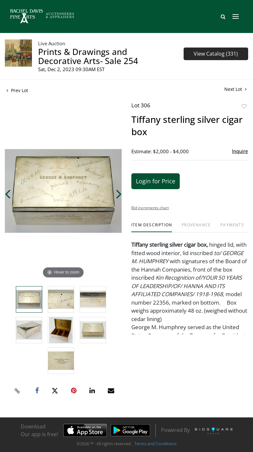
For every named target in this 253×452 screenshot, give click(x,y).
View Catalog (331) (216, 53)
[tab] (151, 227)
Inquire (240, 151)
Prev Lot (17, 90)
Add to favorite (244, 106)
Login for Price (155, 181)
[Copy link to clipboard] (17, 391)
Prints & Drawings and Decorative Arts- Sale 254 (88, 56)
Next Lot (235, 89)
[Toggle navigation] (235, 16)
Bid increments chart (150, 207)
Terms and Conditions (155, 444)
